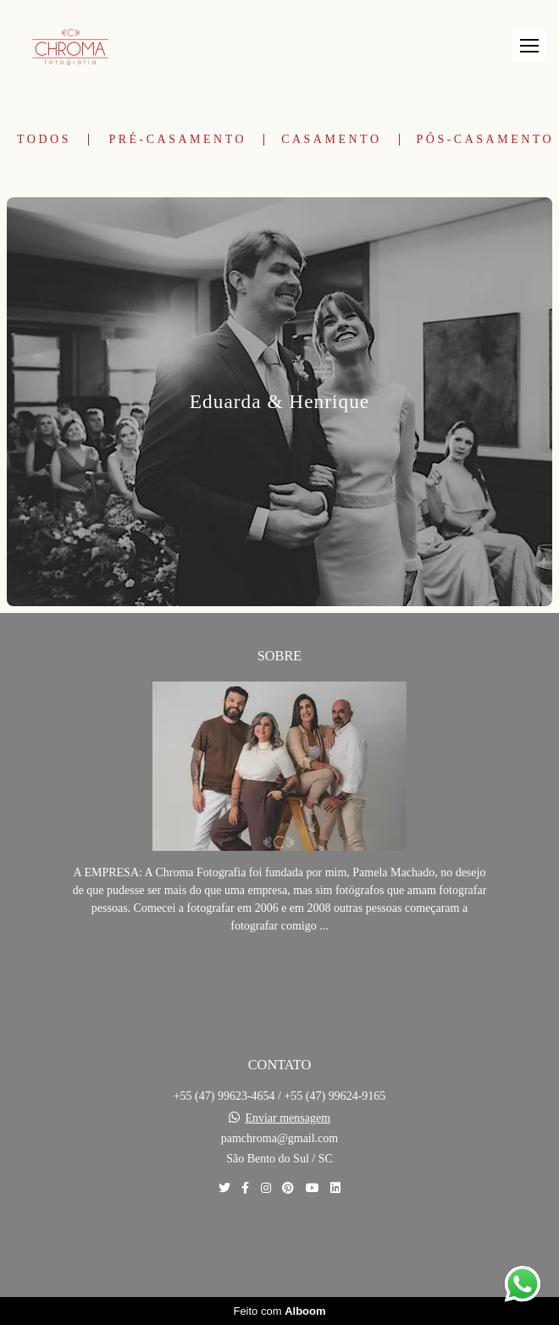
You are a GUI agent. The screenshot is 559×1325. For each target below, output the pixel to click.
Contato (280, 1246)
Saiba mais (279, 977)
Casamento (331, 140)
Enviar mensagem (287, 1118)
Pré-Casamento (177, 140)
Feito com (279, 1311)
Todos (44, 140)
